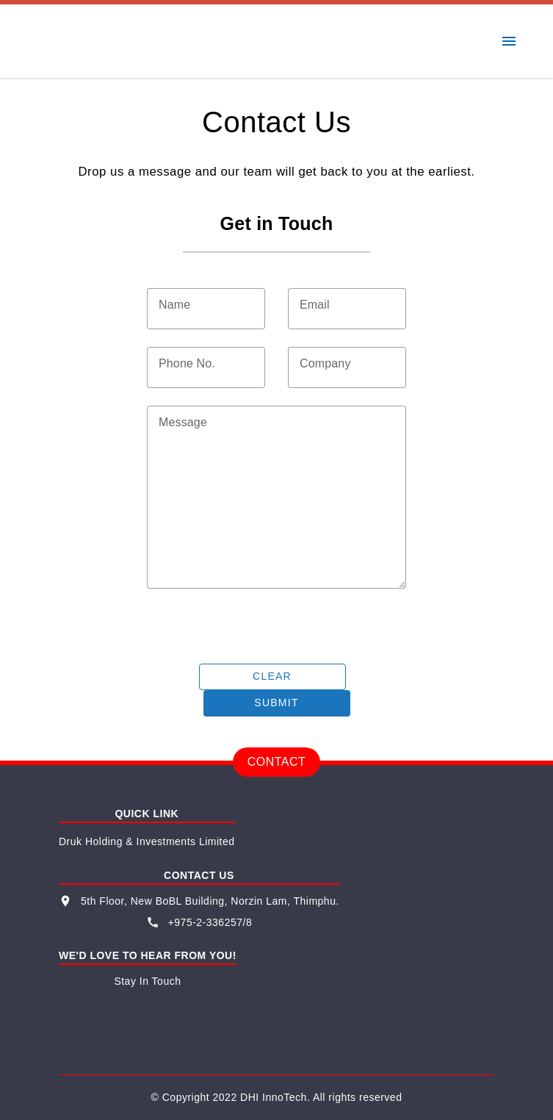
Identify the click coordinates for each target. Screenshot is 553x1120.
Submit (276, 702)
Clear (272, 676)
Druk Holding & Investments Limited (147, 841)
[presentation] (258, 626)
